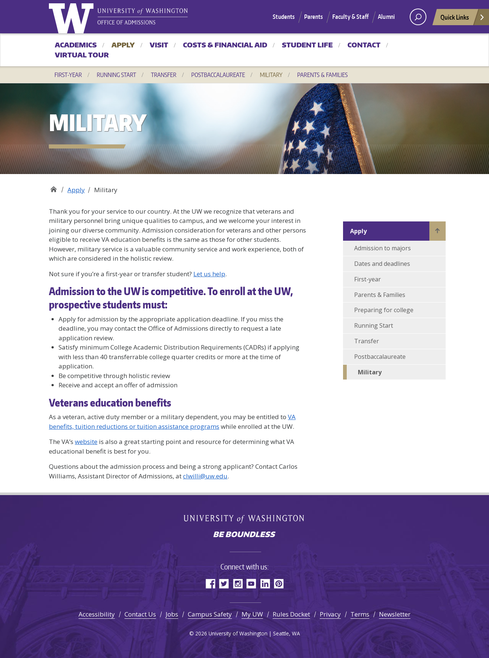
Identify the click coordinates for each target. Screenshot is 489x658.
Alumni (386, 16)
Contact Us (140, 614)
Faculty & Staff (350, 16)
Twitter (224, 583)
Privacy (330, 614)
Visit (159, 45)
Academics (76, 45)
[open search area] (418, 17)
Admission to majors (382, 248)
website (86, 441)
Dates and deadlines (382, 264)
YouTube (251, 583)
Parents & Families (322, 75)
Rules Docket (291, 614)
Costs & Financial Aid (225, 45)
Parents (313, 16)
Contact (363, 45)
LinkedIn (265, 583)
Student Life (307, 45)
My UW (252, 614)
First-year (68, 75)
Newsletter (394, 614)
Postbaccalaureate (218, 75)
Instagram (238, 583)
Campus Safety (210, 614)
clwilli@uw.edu (205, 476)
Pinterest (279, 583)
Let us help (209, 274)
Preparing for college (383, 310)
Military (271, 75)
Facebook (210, 583)
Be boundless (244, 535)
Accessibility (97, 614)
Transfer (163, 75)
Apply (123, 45)
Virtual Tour (82, 55)
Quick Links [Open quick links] (462, 19)
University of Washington (73, 16)
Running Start (116, 75)
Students (284, 16)
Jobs (172, 614)
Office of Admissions (53, 187)
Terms (359, 614)
